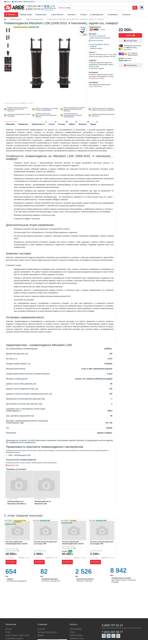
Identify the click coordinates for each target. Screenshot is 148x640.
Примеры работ (26, 14)
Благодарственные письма (47, 632)
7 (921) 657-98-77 (35, 6)
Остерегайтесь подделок (14, 638)
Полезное (127, 14)
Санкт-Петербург (76, 629)
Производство (97, 14)
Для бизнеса (58, 14)
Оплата (8, 632)
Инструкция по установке (96, 78)
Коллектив (41, 629)
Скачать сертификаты (95, 86)
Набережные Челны (77, 638)
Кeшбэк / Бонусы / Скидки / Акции (17, 635)
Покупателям (41, 14)
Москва (72, 632)
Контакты (72, 14)
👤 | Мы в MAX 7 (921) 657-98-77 (23, 2)
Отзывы (83, 14)
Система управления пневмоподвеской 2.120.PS (16, 543)
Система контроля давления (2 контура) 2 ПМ (101, 543)
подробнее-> (11, 111)
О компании (113, 14)
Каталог (11, 14)
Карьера (40, 635)
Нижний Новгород (76, 635)
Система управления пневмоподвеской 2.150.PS (73, 543)
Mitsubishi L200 (12, 465)
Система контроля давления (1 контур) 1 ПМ (45, 543)
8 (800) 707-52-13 (35, 9)
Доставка (8, 629)
